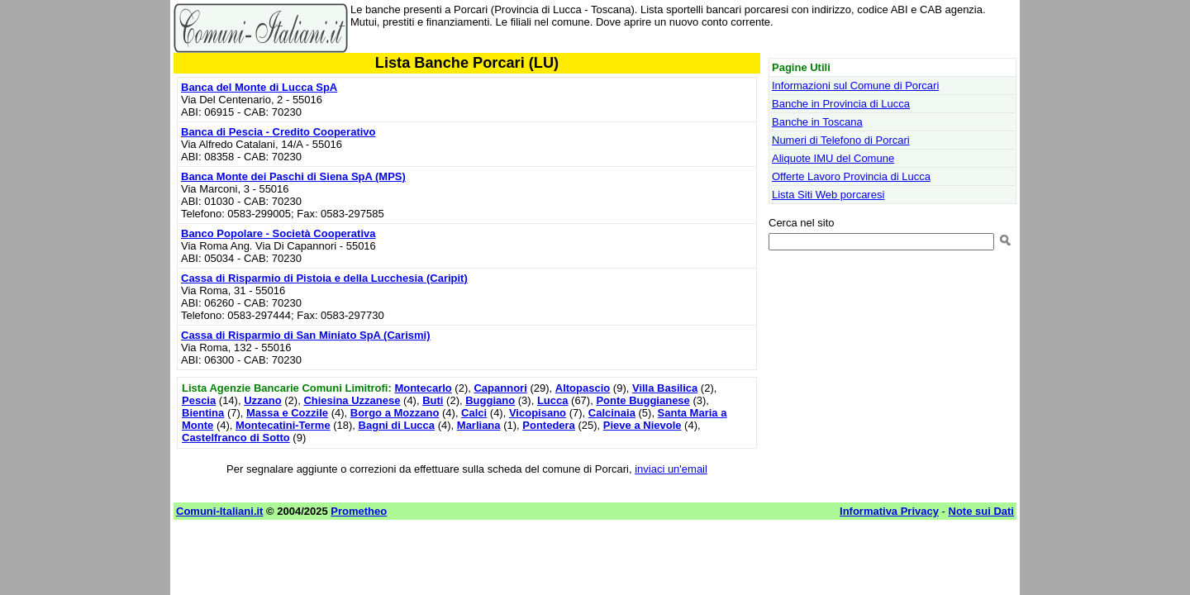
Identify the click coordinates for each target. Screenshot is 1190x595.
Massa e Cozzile (287, 413)
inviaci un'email (671, 469)
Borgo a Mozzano (395, 413)
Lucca (553, 400)
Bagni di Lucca (397, 425)
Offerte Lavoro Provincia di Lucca (851, 176)
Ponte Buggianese (642, 400)
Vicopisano (537, 413)
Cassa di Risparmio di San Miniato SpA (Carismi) (305, 335)
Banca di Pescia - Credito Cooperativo (278, 132)
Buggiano (490, 400)
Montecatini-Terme (283, 425)
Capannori (500, 388)
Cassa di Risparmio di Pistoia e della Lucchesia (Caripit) (324, 278)
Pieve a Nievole (642, 425)
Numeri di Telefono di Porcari (841, 140)
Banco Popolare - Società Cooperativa (278, 233)
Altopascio (582, 388)
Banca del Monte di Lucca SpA (259, 87)
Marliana (479, 425)
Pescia (199, 400)
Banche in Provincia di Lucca (841, 104)
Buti (432, 400)
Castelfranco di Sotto (236, 437)
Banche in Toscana (817, 122)
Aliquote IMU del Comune (833, 158)
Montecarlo (422, 388)
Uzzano (263, 400)
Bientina (203, 413)
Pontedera (548, 425)
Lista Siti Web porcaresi (828, 194)
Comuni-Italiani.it (219, 511)
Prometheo (359, 511)
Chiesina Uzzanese (351, 400)
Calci (474, 413)
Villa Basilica (664, 388)
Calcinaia (611, 413)
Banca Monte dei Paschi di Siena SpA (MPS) (293, 176)
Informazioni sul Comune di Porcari (855, 85)
